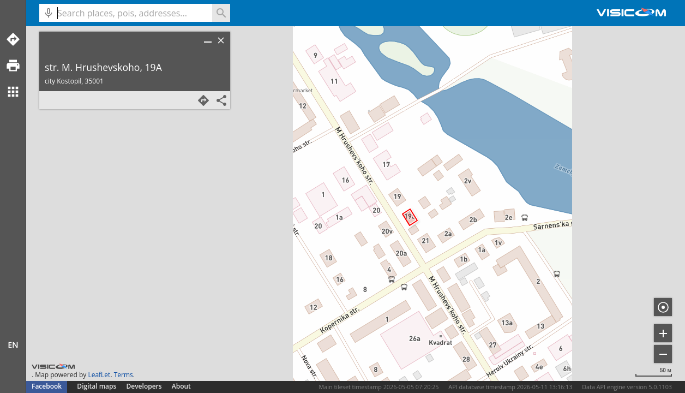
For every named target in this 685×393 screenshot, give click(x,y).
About (181, 386)
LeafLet (99, 374)
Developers (144, 386)
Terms (123, 374)
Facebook (47, 386)
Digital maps (97, 386)
